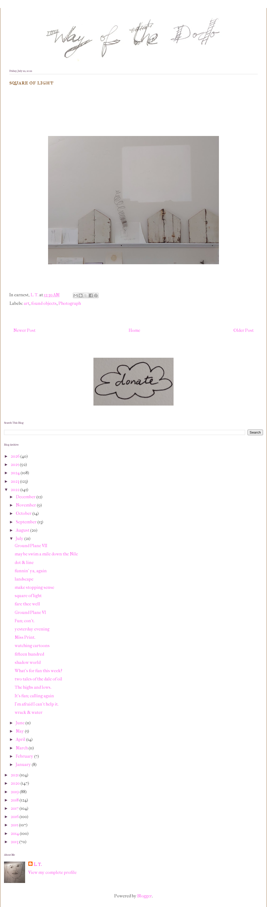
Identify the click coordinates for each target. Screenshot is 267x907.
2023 (15, 481)
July (20, 538)
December (26, 496)
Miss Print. (25, 637)
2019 (15, 791)
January (24, 764)
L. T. (38, 864)
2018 (15, 800)
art (26, 303)
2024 (16, 472)
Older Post (243, 330)
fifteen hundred (29, 654)
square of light (28, 595)
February (25, 756)
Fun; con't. (24, 620)
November (26, 505)
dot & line (24, 562)
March (22, 747)
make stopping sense (34, 587)
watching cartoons (32, 645)
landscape (24, 579)
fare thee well (27, 603)
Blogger (144, 895)
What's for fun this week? (38, 670)
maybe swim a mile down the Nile (46, 553)
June (20, 722)
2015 (15, 824)
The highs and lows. (33, 687)
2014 (15, 833)
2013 (15, 841)
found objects (44, 303)
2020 (16, 783)
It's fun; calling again (34, 695)
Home (134, 330)
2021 (15, 774)
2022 (15, 489)
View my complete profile (52, 872)
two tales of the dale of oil (38, 679)
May (20, 731)
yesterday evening (32, 629)
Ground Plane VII (31, 545)
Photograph (69, 303)
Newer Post (24, 330)
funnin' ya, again (31, 570)
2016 (15, 816)
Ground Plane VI (30, 612)
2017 (15, 808)
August (23, 530)
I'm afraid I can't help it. (36, 704)
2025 (15, 464)
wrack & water (28, 712)
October (24, 513)
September (26, 521)
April (21, 739)
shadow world (28, 662)
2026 (15, 456)
